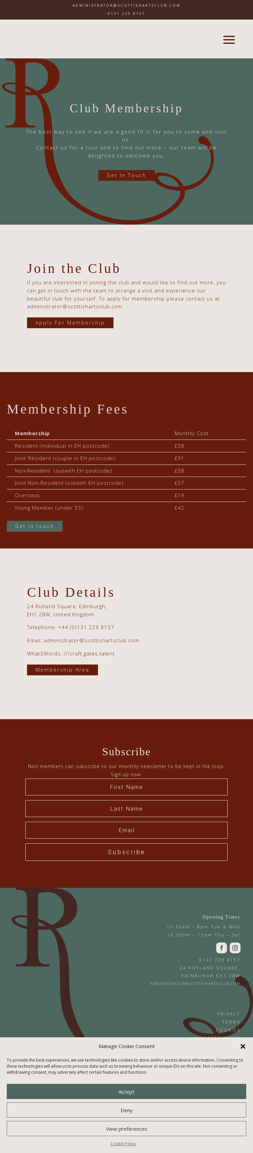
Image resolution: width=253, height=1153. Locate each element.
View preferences (126, 1128)
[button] (242, 1046)
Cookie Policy (123, 1144)
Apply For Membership (70, 322)
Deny (127, 1110)
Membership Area (62, 670)
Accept (126, 1091)
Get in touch (34, 526)
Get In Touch (126, 175)
